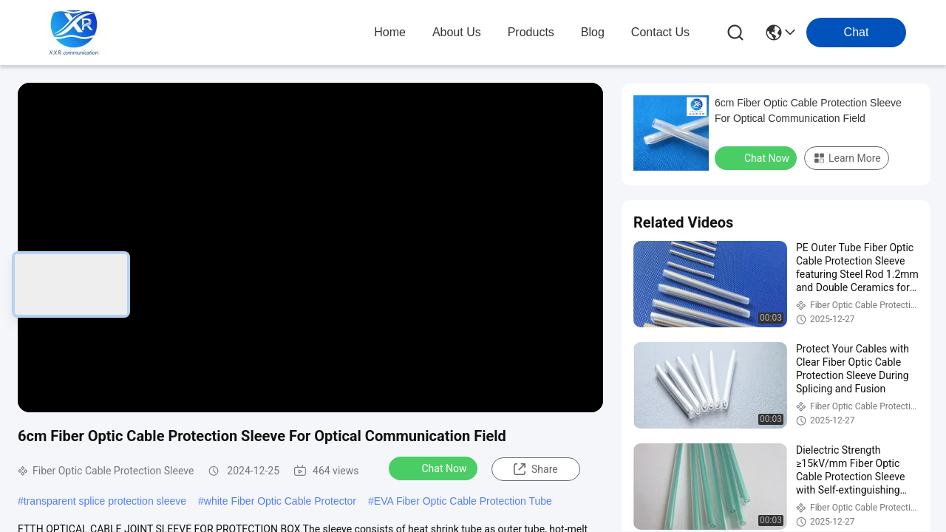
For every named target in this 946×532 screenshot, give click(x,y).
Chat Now (435, 467)
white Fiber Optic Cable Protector (280, 501)
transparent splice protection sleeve (105, 501)
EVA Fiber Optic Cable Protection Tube (463, 501)
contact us (660, 32)
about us (456, 32)
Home (390, 32)
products (531, 32)
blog (593, 32)
